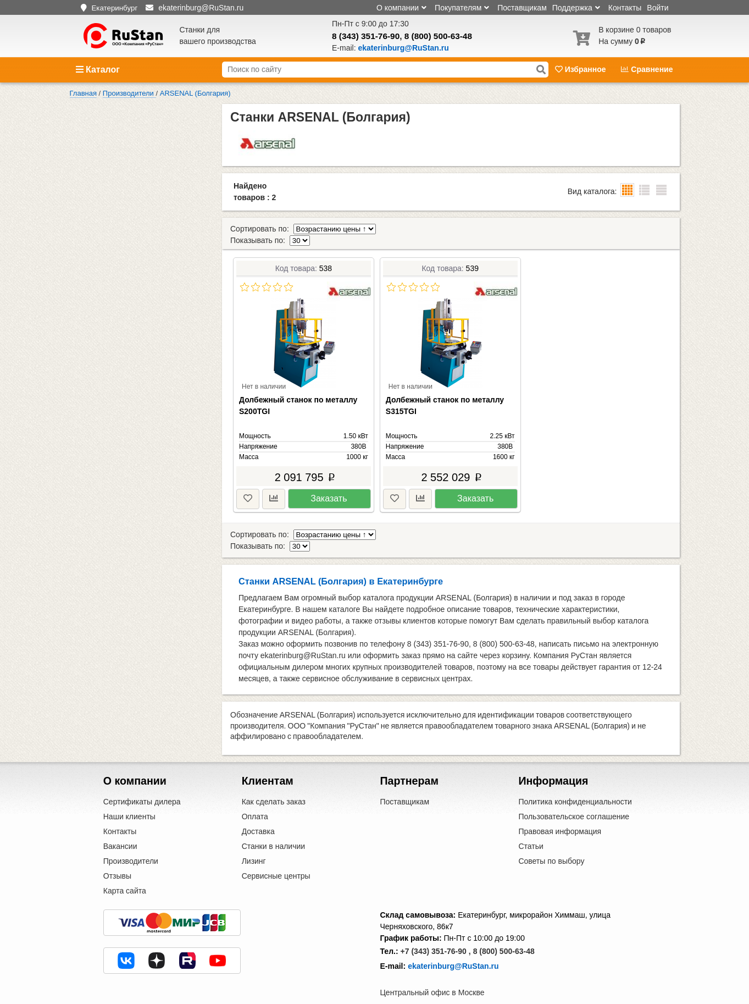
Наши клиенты (129, 794)
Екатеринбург (114, 8)
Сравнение (647, 69)
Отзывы (117, 853)
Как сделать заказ (274, 779)
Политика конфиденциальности (575, 779)
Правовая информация (559, 808)
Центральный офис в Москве (432, 970)
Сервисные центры (276, 853)
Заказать (328, 487)
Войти (657, 7)
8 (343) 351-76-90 (366, 36)
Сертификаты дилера (142, 779)
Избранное (581, 69)
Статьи (530, 823)
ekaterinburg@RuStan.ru (453, 943)
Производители (130, 838)
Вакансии (120, 823)
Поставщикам (522, 7)
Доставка (258, 808)
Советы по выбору (551, 838)
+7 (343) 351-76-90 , (436, 928)
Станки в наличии (274, 823)
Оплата (255, 794)
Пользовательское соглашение (573, 794)
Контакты (624, 7)
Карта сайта (124, 868)
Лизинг (254, 838)
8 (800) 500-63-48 (438, 36)
